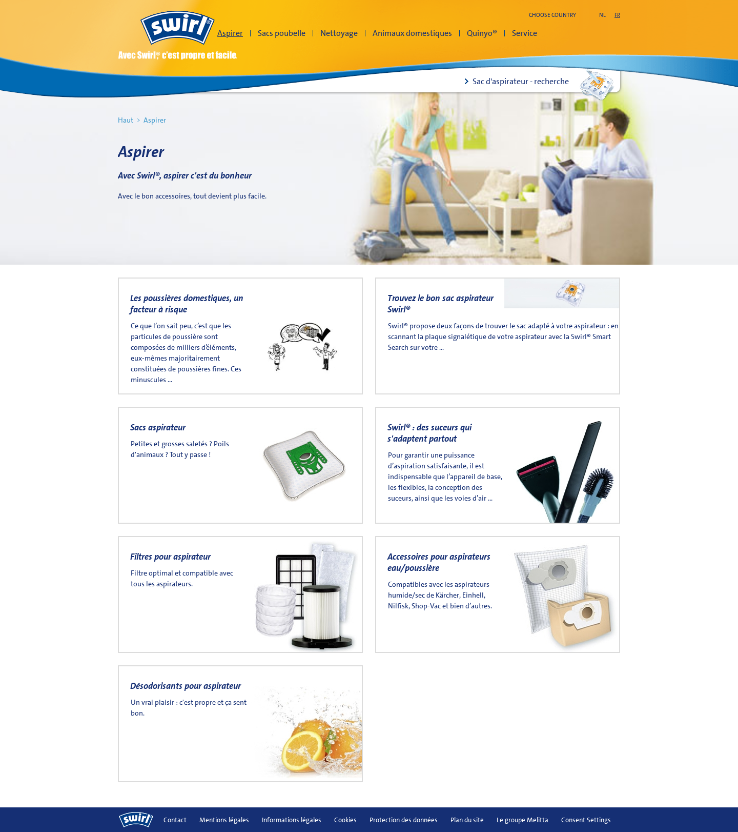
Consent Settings (586, 820)
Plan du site (467, 820)
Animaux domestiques (412, 33)
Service (524, 33)
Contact (175, 820)
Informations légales (291, 820)
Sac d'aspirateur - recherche (521, 81)
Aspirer (230, 33)
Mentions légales (224, 820)
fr (617, 15)
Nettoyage (339, 33)
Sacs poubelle (281, 33)
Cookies (345, 820)
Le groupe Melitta (522, 820)
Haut (125, 120)
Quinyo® (482, 33)
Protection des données (404, 820)
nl (602, 15)
